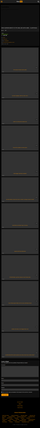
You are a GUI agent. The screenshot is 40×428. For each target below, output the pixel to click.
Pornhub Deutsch (31, 419)
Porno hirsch (4, 421)
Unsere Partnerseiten (20, 412)
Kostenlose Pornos (25, 421)
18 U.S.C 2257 (20, 402)
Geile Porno (24, 419)
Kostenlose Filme (31, 416)
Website (2, 387)
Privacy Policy (20, 405)
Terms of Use (20, 407)
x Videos (3, 420)
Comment (3, 364)
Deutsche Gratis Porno (21, 416)
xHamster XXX (32, 415)
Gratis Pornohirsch (14, 415)
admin (4, 37)
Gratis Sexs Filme (5, 415)
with (13, 42)
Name (2, 378)
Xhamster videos (24, 415)
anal (3, 42)
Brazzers (28, 418)
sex (12, 42)
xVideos (9, 420)
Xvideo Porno (30, 420)
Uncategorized (6, 40)
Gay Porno (11, 419)
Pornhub (11, 421)
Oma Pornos (4, 419)
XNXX (3, 418)
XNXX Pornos (9, 418)
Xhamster (16, 418)
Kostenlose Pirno (11, 416)
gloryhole (10, 42)
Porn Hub (15, 420)
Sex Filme (4, 416)
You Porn (22, 418)
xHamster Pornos (22, 420)
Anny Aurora (5, 39)
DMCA (20, 403)
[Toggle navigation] (1, 1)
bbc (7, 42)
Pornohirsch (17, 421)
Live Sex (17, 419)
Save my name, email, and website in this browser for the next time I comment (17, 392)
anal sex (6, 42)
